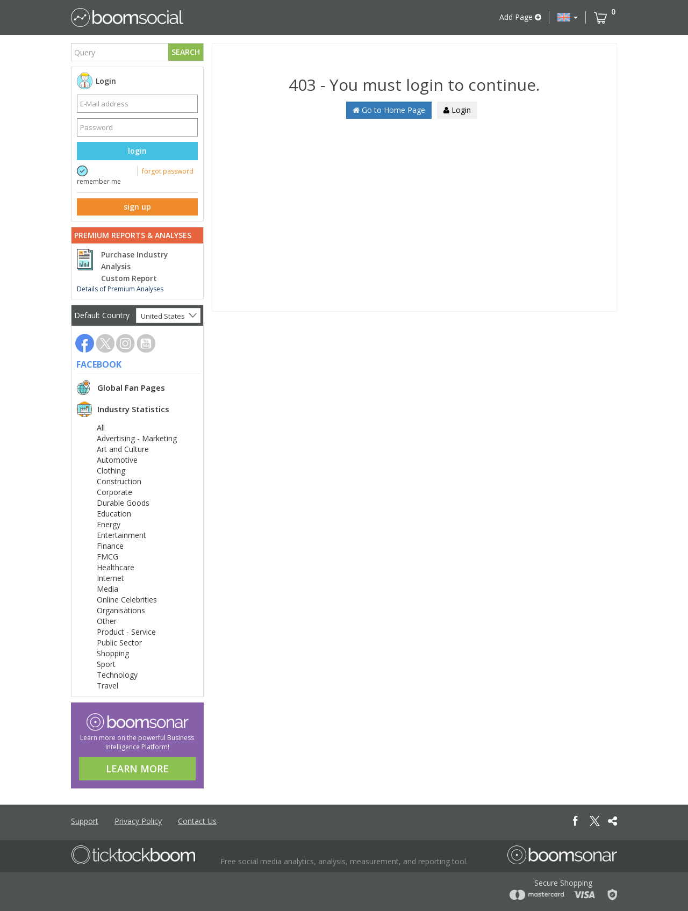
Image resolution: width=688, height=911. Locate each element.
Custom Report (129, 278)
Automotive (117, 460)
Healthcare (115, 567)
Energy (108, 524)
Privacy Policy (138, 821)
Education (114, 513)
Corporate (114, 492)
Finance (110, 546)
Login (457, 110)
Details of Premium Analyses (120, 288)
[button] (567, 17)
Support (84, 821)
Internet (110, 578)
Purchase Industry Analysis (134, 260)
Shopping (113, 653)
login (137, 151)
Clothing (111, 470)
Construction (119, 481)
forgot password (168, 171)
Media (107, 589)
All (101, 427)
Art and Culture (123, 449)
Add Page (520, 17)
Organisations (121, 610)
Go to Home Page (389, 110)
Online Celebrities (127, 599)
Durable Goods (123, 503)
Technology (117, 675)
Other (107, 621)
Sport (106, 664)
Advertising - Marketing (137, 438)
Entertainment (121, 535)
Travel (107, 685)
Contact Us (197, 821)
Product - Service (126, 632)
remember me (99, 181)
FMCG (107, 556)
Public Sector (119, 642)
